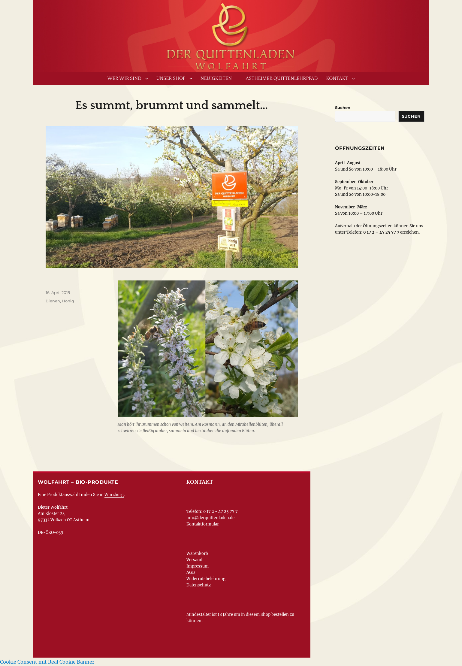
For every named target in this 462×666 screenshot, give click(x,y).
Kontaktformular (202, 524)
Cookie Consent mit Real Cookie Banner (47, 662)
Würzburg (114, 494)
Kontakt (337, 78)
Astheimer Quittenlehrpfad (282, 78)
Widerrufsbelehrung (205, 578)
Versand (194, 559)
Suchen (342, 107)
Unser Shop (171, 78)
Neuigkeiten (216, 78)
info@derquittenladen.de (210, 517)
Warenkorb (197, 553)
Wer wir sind (124, 78)
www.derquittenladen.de (231, 34)
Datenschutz (198, 585)
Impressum (197, 566)
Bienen (53, 300)
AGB (190, 572)
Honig (68, 300)
